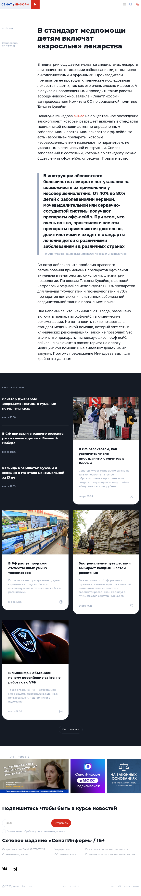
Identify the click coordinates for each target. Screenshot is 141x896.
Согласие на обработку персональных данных (36, 831)
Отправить (61, 822)
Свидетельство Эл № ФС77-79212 (23, 849)
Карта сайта (71, 886)
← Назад (7, 28)
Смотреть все (70, 729)
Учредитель (62, 849)
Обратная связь (65, 854)
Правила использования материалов (110, 854)
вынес (79, 116)
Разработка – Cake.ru (125, 886)
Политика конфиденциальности (106, 849)
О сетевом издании (15, 854)
